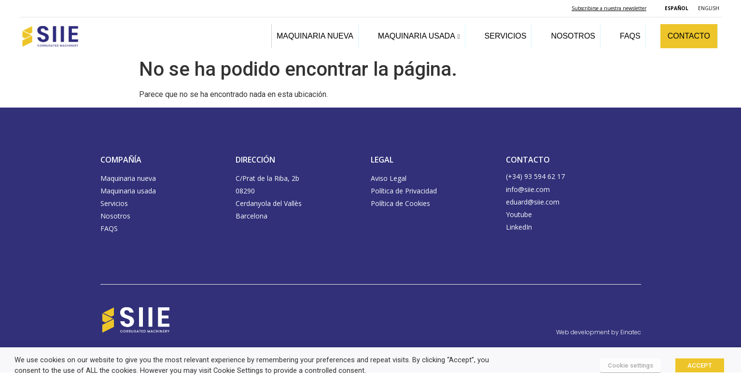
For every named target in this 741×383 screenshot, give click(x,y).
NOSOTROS (573, 36)
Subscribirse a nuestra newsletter (609, 8)
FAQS (630, 36)
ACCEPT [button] (699, 365)
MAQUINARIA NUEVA (315, 36)
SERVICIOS (506, 36)
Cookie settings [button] (630, 365)
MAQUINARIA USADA (419, 36)
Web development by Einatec (598, 332)
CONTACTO (689, 36)
